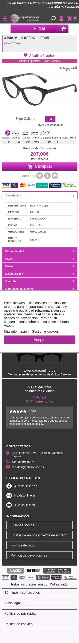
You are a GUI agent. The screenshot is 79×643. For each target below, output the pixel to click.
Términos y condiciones (22, 592)
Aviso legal (12, 603)
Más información (16, 331)
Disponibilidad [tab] (39, 251)
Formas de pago (23, 545)
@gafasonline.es (25, 495)
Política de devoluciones (29, 555)
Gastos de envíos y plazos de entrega (39, 535)
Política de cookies (18, 624)
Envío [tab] (39, 266)
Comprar (39, 166)
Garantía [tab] (39, 281)
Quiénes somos (22, 525)
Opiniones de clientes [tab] (39, 288)
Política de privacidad (20, 613)
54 (50, 119)
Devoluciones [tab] (39, 273)
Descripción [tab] (39, 195)
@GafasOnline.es (25, 486)
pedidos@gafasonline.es (28, 467)
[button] (39, 55)
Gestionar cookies (45, 331)
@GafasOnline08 (25, 505)
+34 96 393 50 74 (23, 461)
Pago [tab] (39, 258)
